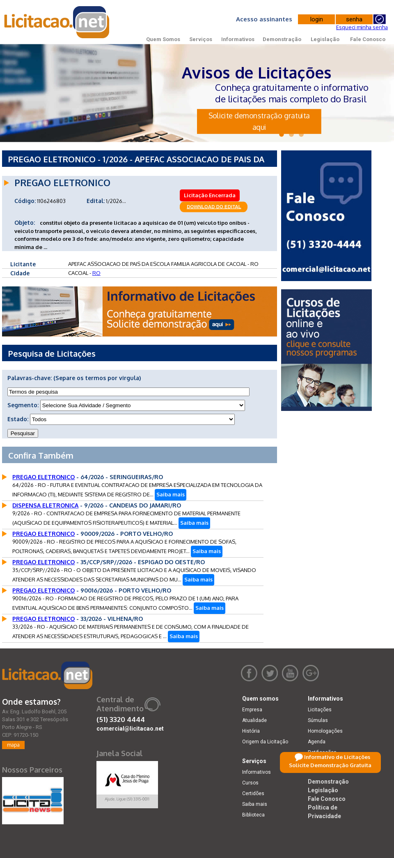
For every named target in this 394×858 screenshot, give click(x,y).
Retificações (322, 752)
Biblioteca (253, 815)
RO (96, 273)
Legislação (325, 39)
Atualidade (254, 720)
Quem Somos (163, 39)
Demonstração (282, 39)
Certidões (253, 793)
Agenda (316, 742)
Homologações (325, 731)
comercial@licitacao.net (130, 728)
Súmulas (318, 720)
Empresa (252, 710)
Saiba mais (170, 494)
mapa (13, 745)
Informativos (237, 39)
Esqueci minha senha (362, 27)
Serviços (200, 39)
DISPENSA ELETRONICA (45, 505)
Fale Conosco (367, 39)
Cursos (250, 783)
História (251, 731)
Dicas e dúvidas (326, 763)
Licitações (320, 710)
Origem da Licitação (265, 742)
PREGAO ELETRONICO (43, 476)
